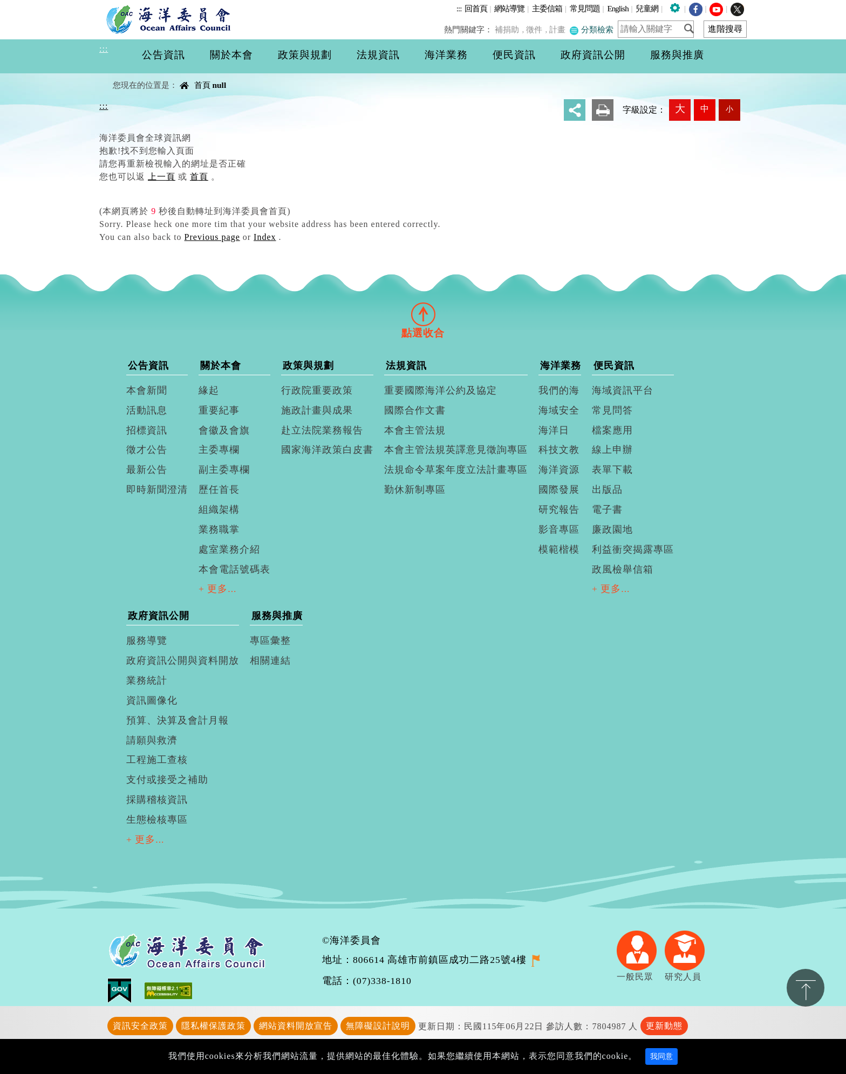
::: (459, 8)
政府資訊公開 (158, 615)
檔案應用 (612, 430)
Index (265, 237)
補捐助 (511, 29)
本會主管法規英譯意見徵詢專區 (456, 449)
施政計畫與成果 (317, 410)
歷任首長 (219, 489)
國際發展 (558, 489)
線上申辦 (612, 449)
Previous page (212, 237)
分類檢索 (592, 29)
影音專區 (558, 529)
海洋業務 (560, 365)
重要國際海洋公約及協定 (440, 390)
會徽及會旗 (224, 430)
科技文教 (558, 449)
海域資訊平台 (622, 390)
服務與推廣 (277, 615)
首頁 (202, 85)
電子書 (607, 509)
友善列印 (602, 110)
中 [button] (704, 108)
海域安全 (558, 410)
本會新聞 (146, 390)
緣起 (209, 390)
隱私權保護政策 (213, 1025)
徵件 (537, 29)
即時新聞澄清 (157, 489)
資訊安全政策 (140, 1025)
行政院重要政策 (317, 390)
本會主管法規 (415, 430)
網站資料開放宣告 (295, 1025)
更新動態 (664, 1025)
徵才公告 (146, 449)
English (617, 8)
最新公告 (146, 469)
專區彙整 (270, 640)
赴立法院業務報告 (322, 430)
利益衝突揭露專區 (633, 549)
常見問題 (585, 8)
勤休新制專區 (415, 489)
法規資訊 (406, 365)
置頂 (805, 988)
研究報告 (558, 509)
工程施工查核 (157, 759)
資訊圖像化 (152, 700)
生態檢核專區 (157, 819)
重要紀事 (219, 410)
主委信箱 (547, 8)
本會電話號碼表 (234, 569)
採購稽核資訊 (157, 799)
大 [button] (680, 108)
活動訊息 (146, 410)
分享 (574, 110)
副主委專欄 (224, 469)
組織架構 (219, 509)
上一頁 (161, 176)
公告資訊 (148, 365)
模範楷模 (558, 549)
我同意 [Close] (661, 1056)
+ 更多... (218, 588)
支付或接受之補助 (167, 779)
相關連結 (270, 660)
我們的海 (558, 390)
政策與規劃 (308, 365)
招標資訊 (146, 430)
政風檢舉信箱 (622, 569)
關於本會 (220, 365)
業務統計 (146, 680)
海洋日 (553, 430)
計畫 (559, 29)
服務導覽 (146, 640)
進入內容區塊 (27, 6)
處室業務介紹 (229, 549)
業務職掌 (219, 529)
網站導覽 (509, 8)
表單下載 (612, 469)
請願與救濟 (152, 740)
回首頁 (476, 8)
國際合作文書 (415, 410)
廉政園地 (612, 529)
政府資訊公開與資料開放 (182, 660)
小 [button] (729, 109)
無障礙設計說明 (378, 1025)
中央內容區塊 (126, 75)
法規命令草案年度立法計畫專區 (456, 469)
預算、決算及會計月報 (177, 720)
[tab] (423, 314)
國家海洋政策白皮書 (327, 449)
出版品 (607, 489)
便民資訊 (613, 365)
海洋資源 (558, 469)
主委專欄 (219, 449)
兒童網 (647, 8)
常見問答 (612, 410)
